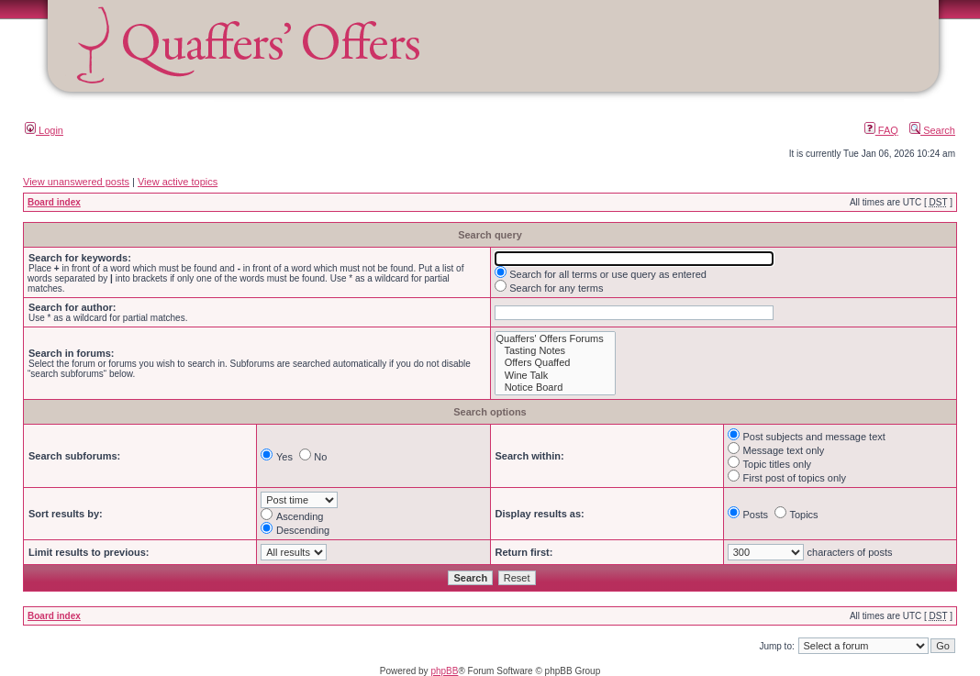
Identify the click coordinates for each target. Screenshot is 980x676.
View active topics (177, 181)
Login (44, 130)
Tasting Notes (555, 351)
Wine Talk (555, 376)
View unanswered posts (76, 181)
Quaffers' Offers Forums (555, 339)
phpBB (444, 671)
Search (932, 130)
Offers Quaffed (555, 363)
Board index (54, 202)
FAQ (881, 130)
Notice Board (555, 387)
